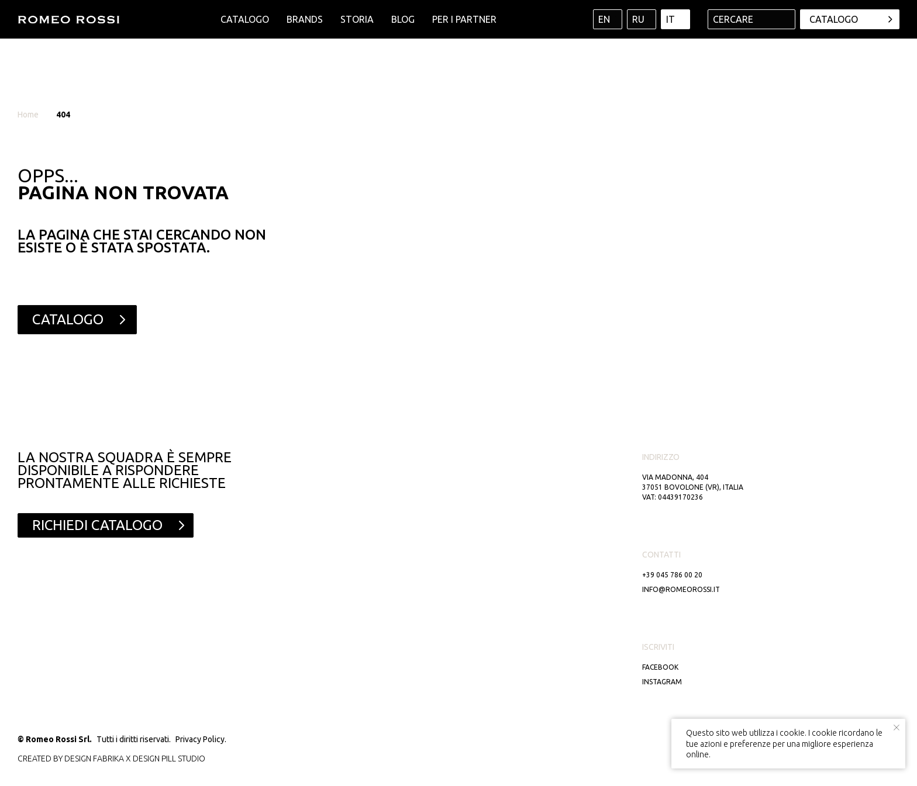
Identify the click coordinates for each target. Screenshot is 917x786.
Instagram (662, 681)
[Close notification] (896, 727)
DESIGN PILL (154, 758)
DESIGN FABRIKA (94, 758)
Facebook (660, 667)
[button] (106, 525)
